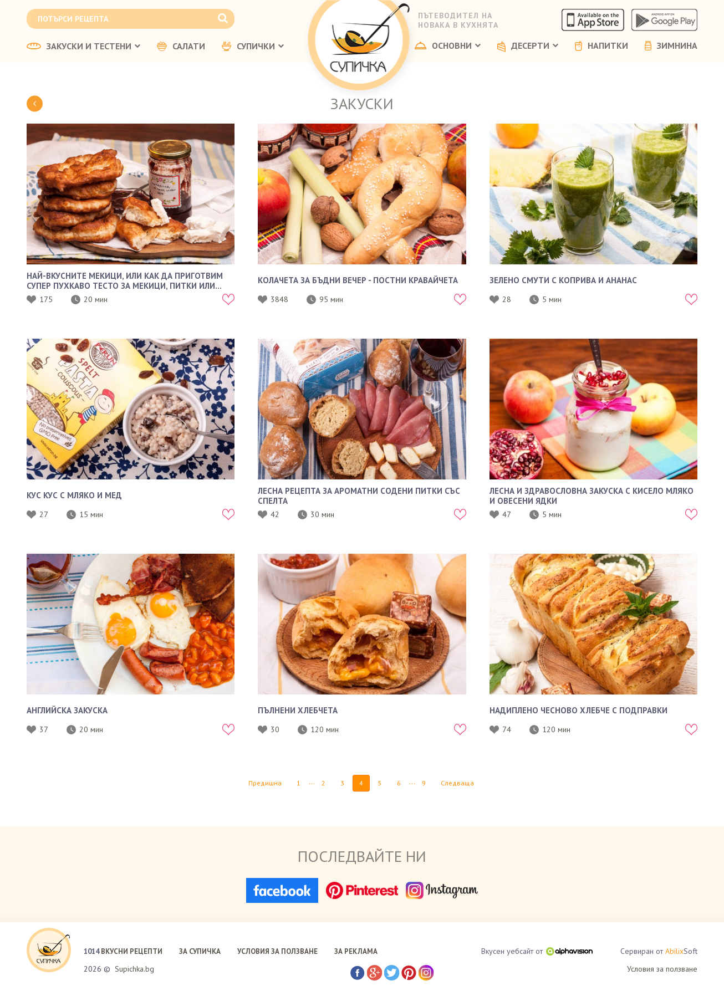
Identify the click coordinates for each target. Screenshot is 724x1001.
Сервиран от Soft (658, 951)
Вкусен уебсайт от (537, 951)
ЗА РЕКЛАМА (356, 951)
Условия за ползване (662, 969)
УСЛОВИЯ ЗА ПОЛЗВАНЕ (277, 951)
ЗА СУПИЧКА (200, 951)
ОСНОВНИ (448, 46)
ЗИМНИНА (671, 46)
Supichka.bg (134, 969)
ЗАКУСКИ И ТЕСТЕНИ (83, 47)
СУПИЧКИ (253, 47)
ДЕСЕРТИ (527, 46)
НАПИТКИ (601, 46)
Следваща (457, 783)
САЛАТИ (181, 47)
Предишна (265, 783)
